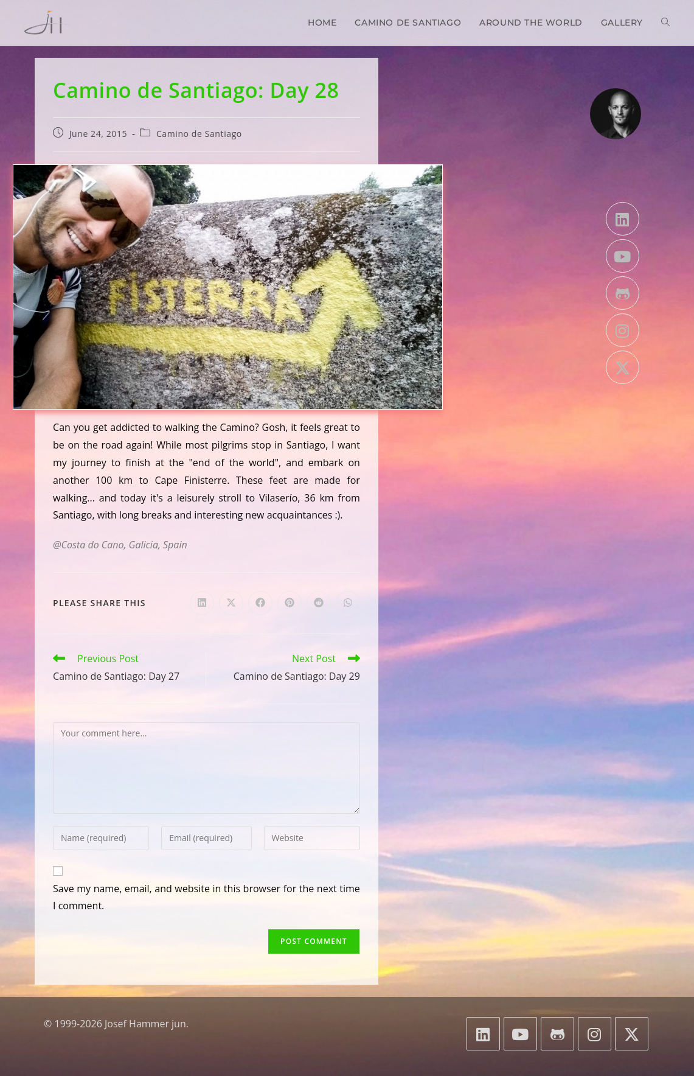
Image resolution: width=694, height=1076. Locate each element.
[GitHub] (622, 293)
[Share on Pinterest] (289, 603)
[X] (622, 367)
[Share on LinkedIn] (202, 603)
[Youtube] (622, 256)
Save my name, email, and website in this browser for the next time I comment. (206, 897)
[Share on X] (231, 603)
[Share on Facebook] (260, 603)
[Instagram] (622, 330)
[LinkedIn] (622, 219)
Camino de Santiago (199, 133)
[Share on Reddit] (319, 603)
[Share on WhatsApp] (348, 603)
